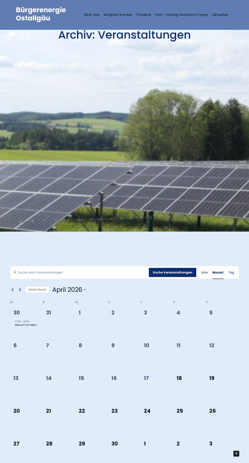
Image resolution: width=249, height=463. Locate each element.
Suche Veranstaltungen (172, 272)
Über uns (85, 12)
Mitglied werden (115, 12)
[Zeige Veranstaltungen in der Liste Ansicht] (204, 272)
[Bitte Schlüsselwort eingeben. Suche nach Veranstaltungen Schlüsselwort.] (79, 272)
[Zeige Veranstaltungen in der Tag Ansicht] (231, 272)
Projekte (144, 12)
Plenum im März (26, 325)
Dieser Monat (37, 289)
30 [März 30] (16, 312)
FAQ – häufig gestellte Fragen (186, 12)
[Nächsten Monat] (20, 289)
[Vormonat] (12, 289)
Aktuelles (86, 24)
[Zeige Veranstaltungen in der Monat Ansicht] (218, 272)
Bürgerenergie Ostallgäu (41, 17)
